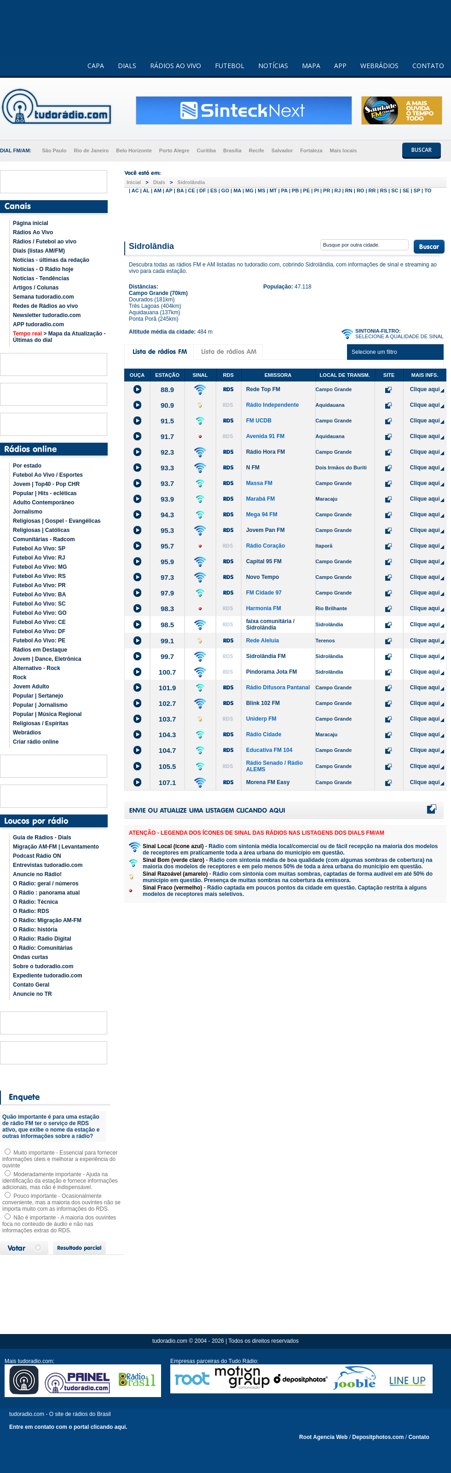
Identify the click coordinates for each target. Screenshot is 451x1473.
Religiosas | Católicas (41, 530)
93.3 (167, 468)
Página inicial (30, 223)
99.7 (167, 656)
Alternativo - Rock (36, 668)
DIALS (127, 65)
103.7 (167, 719)
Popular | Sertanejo (38, 696)
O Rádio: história (35, 929)
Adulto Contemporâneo (43, 502)
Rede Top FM (263, 389)
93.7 (167, 483)
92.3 (167, 452)
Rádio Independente (272, 405)
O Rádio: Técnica (35, 902)
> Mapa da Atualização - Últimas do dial (59, 336)
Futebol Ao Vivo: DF (39, 631)
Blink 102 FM (263, 703)
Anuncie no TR (32, 994)
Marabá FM (260, 499)
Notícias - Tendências (41, 278)
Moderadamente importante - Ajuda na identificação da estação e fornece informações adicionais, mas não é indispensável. (60, 1180)
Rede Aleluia (262, 640)
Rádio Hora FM (265, 452)
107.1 (167, 782)
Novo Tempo (262, 577)
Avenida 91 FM (265, 436)
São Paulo (54, 150)
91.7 (167, 436)
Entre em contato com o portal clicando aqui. (68, 1427)
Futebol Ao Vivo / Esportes (48, 475)
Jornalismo (27, 511)
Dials (159, 182)
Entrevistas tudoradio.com (47, 865)
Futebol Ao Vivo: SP (39, 548)
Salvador (282, 150)
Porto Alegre (174, 150)
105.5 (167, 766)
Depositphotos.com (378, 1437)
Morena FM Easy (268, 782)
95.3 (167, 530)
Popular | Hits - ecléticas (45, 493)
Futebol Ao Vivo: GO (40, 613)
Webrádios (27, 732)
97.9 (167, 593)
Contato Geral (31, 985)
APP (340, 65)
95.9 (167, 562)
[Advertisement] (285, 215)
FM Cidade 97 (264, 592)
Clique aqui (425, 389)
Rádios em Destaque (40, 650)
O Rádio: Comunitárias (43, 948)
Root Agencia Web (323, 1437)
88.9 (167, 389)
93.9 (167, 499)
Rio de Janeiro (91, 150)
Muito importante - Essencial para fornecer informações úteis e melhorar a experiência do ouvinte (59, 1159)
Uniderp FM (261, 719)
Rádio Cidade (264, 734)
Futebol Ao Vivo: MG (40, 567)
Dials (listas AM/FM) (39, 251)
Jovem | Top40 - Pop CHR (46, 484)
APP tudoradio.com (38, 324)
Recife (256, 150)
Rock (19, 677)
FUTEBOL (229, 65)
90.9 (167, 405)
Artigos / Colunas (35, 287)
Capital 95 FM (264, 561)
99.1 (167, 641)
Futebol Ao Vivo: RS (39, 576)
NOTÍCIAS (273, 65)
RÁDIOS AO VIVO (175, 65)
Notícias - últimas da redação (51, 260)
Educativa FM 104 (269, 750)
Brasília (232, 150)
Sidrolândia (191, 182)
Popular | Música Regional (47, 714)
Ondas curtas (30, 957)
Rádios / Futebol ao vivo (44, 241)
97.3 (167, 577)
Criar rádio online (35, 742)
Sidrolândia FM (266, 656)
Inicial (134, 182)
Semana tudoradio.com (43, 297)
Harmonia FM (263, 608)
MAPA (311, 65)
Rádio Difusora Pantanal (278, 687)
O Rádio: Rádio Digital (42, 939)
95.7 (167, 546)
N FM (253, 467)
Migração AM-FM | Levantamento (56, 846)
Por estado (27, 465)
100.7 (167, 672)
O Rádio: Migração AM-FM (47, 920)
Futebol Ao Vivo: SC (39, 604)
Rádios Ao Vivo (33, 232)
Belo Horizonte (134, 150)
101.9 (167, 688)
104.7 (167, 750)
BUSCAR (421, 150)
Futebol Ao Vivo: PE (39, 640)
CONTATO (428, 65)
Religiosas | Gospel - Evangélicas (57, 521)
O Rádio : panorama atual (46, 893)
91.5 (167, 421)
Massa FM (259, 483)
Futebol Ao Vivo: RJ (39, 558)
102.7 (167, 703)
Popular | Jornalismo (40, 705)
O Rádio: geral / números (46, 883)
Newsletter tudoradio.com (47, 315)
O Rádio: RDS (31, 911)
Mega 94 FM (262, 514)
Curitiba (206, 150)
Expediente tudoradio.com (47, 975)
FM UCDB (259, 420)
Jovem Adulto (31, 686)
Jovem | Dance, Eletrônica (47, 659)
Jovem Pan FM (265, 530)
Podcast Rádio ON (37, 856)
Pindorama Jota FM (271, 672)
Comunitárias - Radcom (44, 539)
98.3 (167, 608)
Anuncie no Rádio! (37, 874)
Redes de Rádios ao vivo (45, 306)
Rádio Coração (265, 546)
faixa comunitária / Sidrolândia (270, 624)
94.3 (167, 515)
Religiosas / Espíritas (41, 723)
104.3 (167, 735)
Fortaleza (311, 150)
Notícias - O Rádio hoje (43, 269)
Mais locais (343, 150)
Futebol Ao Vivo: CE (39, 622)
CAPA (95, 65)
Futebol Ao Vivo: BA (39, 594)
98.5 (167, 625)
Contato (418, 1437)
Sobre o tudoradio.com (43, 966)
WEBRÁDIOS (379, 65)
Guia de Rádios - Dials (42, 837)
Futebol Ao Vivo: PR (39, 585)
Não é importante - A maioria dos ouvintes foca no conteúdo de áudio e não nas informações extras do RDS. (59, 1224)
